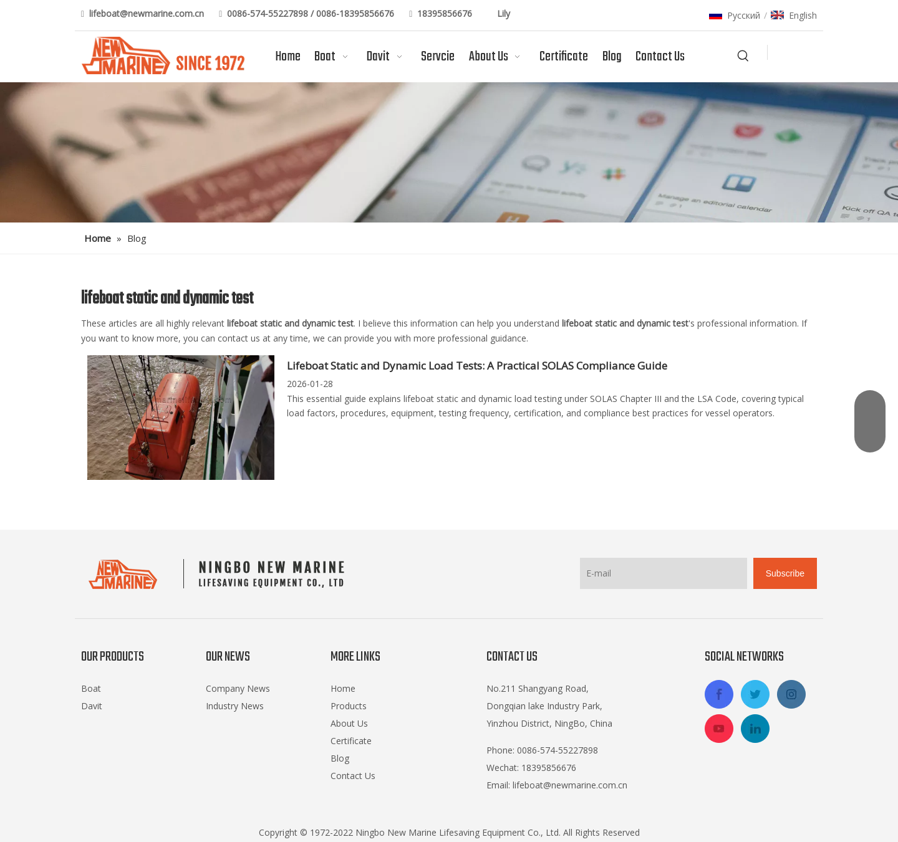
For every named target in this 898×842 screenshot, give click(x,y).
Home (343, 688)
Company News (238, 688)
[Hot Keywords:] (743, 56)
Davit (91, 706)
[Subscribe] (785, 573)
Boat (91, 688)
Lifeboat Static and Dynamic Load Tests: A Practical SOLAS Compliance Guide (477, 365)
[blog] (449, 152)
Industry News (235, 706)
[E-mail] (663, 573)
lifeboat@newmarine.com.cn (147, 13)
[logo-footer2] (219, 574)
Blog (340, 758)
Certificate (351, 741)
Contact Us (353, 776)
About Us (349, 723)
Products (349, 706)
